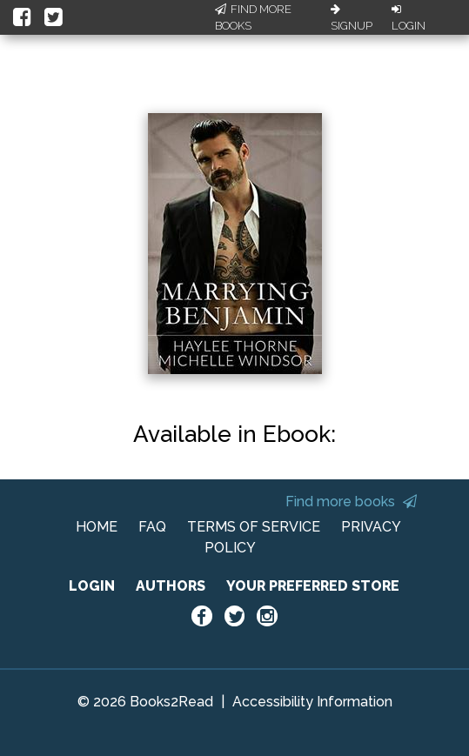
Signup (351, 18)
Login (408, 18)
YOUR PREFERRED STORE (312, 586)
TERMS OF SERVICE (253, 526)
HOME (96, 526)
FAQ (152, 526)
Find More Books (253, 18)
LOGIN (92, 586)
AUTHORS (170, 586)
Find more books (351, 501)
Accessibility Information (312, 701)
